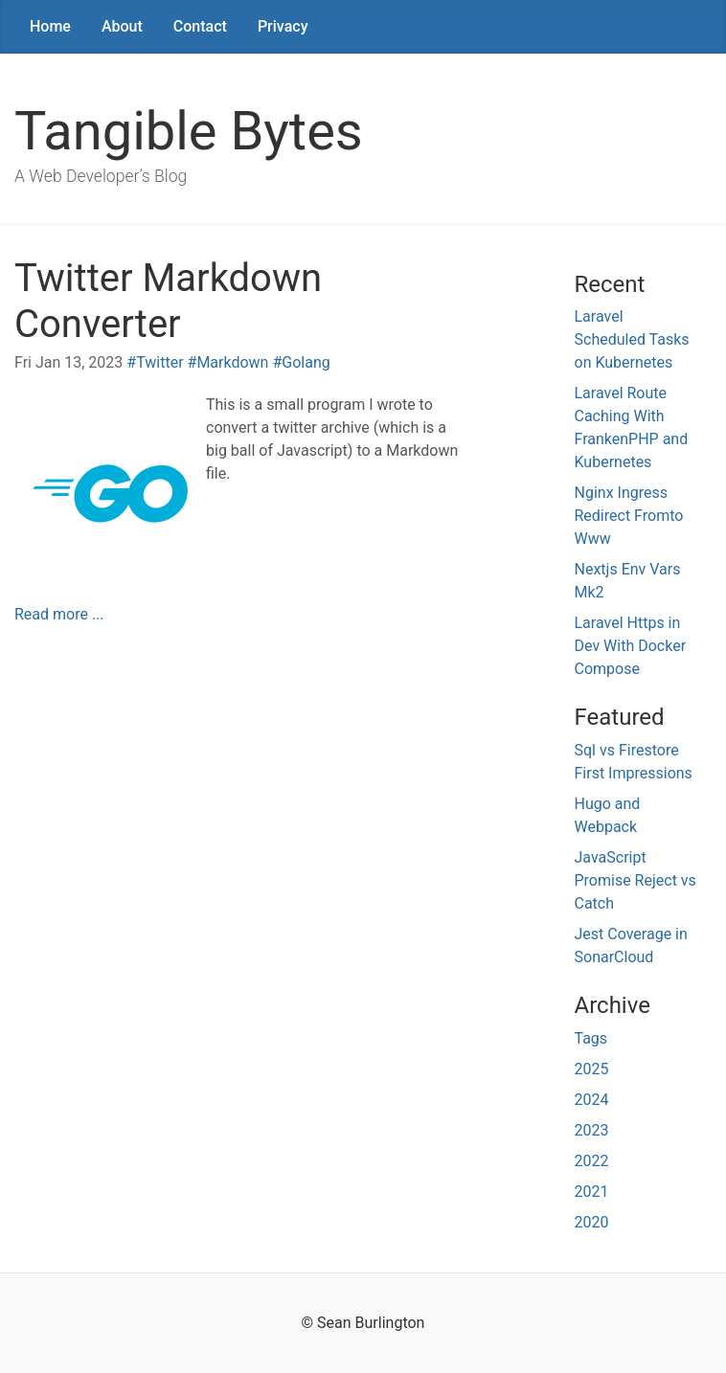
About (122, 26)
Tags (591, 1038)
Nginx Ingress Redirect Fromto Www (629, 516)
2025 (592, 1069)
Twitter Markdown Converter (168, 301)
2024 (592, 1100)
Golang (305, 362)
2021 (592, 1191)
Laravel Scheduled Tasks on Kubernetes (632, 339)
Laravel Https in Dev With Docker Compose (631, 646)
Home (50, 26)
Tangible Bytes (188, 131)
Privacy (283, 26)
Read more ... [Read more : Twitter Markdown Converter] (59, 614)
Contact (200, 26)
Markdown (232, 362)
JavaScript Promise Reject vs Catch (635, 880)
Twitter (159, 362)
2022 (592, 1161)
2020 (592, 1222)
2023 (592, 1130)
